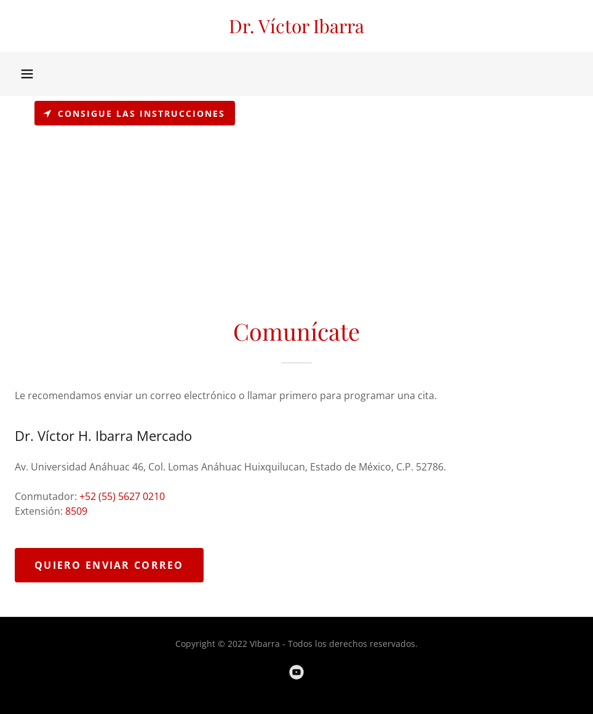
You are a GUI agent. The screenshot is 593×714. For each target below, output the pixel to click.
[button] (27, 73)
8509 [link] (76, 511)
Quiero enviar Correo (109, 565)
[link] (296, 29)
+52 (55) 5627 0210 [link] (122, 496)
